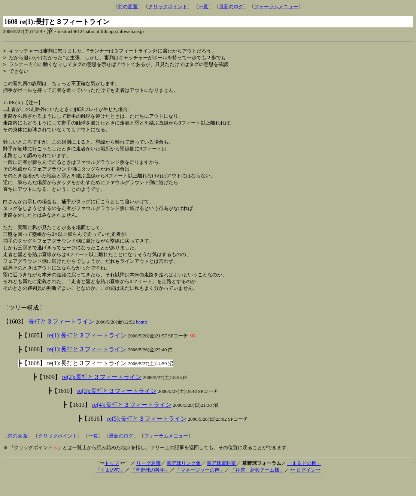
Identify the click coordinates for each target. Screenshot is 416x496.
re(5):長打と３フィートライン (146, 436)
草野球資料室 (221, 481)
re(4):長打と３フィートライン (131, 422)
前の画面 (127, 6)
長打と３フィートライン (61, 339)
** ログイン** (305, 487)
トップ (111, 481)
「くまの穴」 (110, 487)
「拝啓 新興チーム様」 (257, 487)
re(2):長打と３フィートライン (102, 394)
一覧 (203, 6)
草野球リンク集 (184, 481)
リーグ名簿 (148, 481)
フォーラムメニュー (276, 6)
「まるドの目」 (304, 481)
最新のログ (231, 6)
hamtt (141, 339)
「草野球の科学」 (150, 487)
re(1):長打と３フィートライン (87, 353)
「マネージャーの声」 (200, 487)
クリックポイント (167, 6)
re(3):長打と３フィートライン (117, 408)
